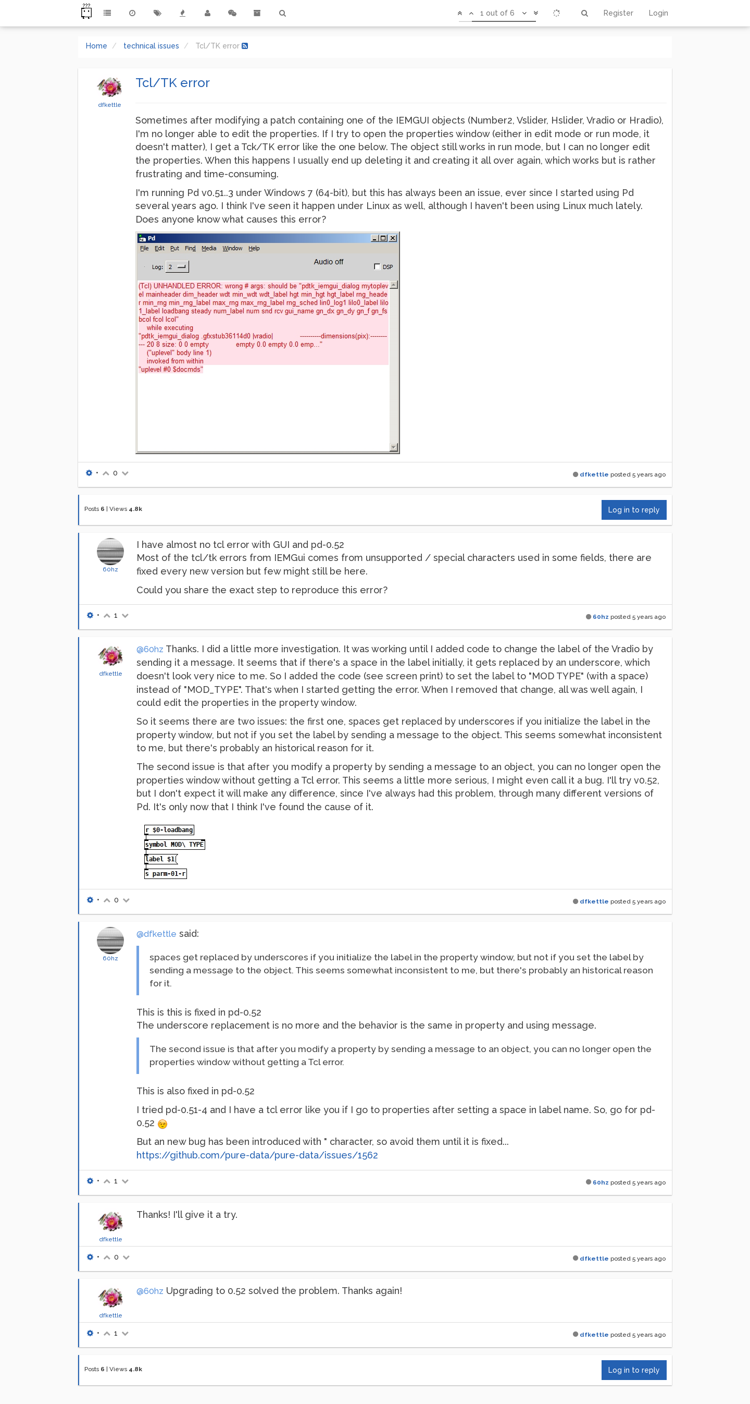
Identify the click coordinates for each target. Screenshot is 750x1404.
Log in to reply (634, 510)
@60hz (150, 649)
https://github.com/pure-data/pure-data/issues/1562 (257, 1155)
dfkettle (109, 104)
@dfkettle (156, 934)
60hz (110, 569)
